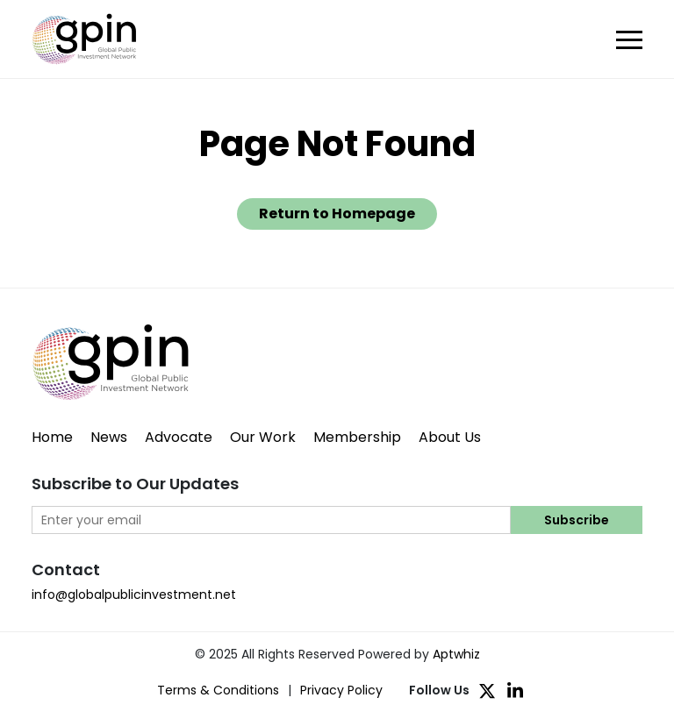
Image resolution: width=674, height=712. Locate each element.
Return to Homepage (337, 213)
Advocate (178, 437)
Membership (357, 437)
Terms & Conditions (218, 690)
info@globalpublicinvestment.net (134, 594)
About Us (450, 437)
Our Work (263, 437)
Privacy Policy (341, 690)
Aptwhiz (456, 654)
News (108, 437)
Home (52, 437)
